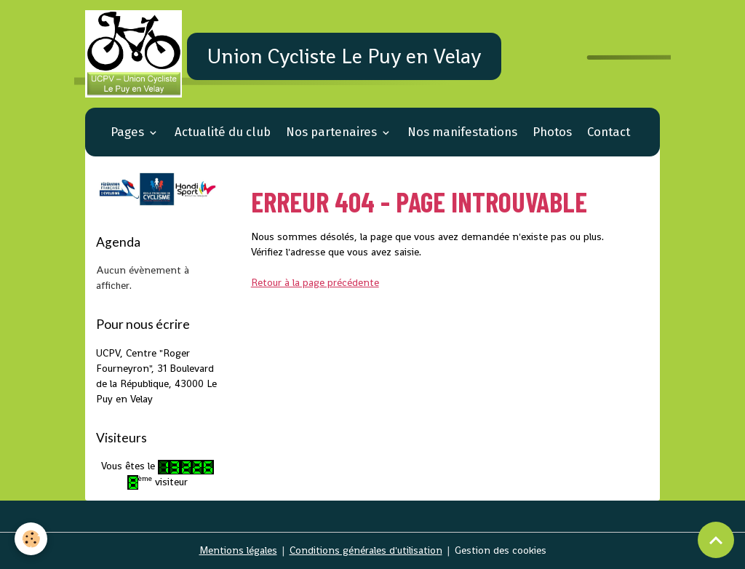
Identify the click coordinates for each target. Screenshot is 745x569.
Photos (552, 131)
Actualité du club (223, 131)
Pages (129, 131)
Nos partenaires (333, 131)
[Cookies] (31, 538)
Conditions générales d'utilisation (366, 550)
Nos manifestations (462, 131)
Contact (608, 131)
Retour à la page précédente (315, 282)
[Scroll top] (716, 540)
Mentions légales (238, 550)
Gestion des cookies (500, 550)
